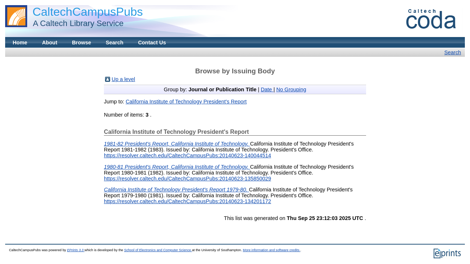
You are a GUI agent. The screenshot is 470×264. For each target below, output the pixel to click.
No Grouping (291, 89)
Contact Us (152, 42)
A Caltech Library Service (76, 23)
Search (114, 42)
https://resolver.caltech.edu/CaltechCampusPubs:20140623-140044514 (187, 155)
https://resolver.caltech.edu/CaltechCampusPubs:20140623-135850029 (187, 179)
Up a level (123, 79)
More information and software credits (271, 250)
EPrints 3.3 (75, 250)
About (49, 42)
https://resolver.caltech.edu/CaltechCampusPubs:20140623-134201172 (187, 201)
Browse (81, 42)
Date (267, 89)
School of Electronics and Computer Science (158, 250)
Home (19, 42)
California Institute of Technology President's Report (186, 101)
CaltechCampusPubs (87, 11)
